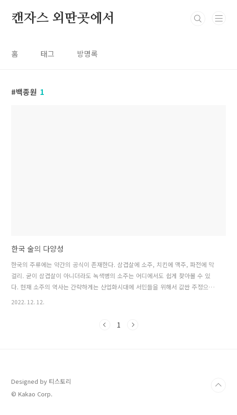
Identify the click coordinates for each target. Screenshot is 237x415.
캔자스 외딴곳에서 (63, 18)
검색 (198, 19)
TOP (218, 385)
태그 (47, 53)
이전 (104, 324)
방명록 (87, 53)
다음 (132, 324)
